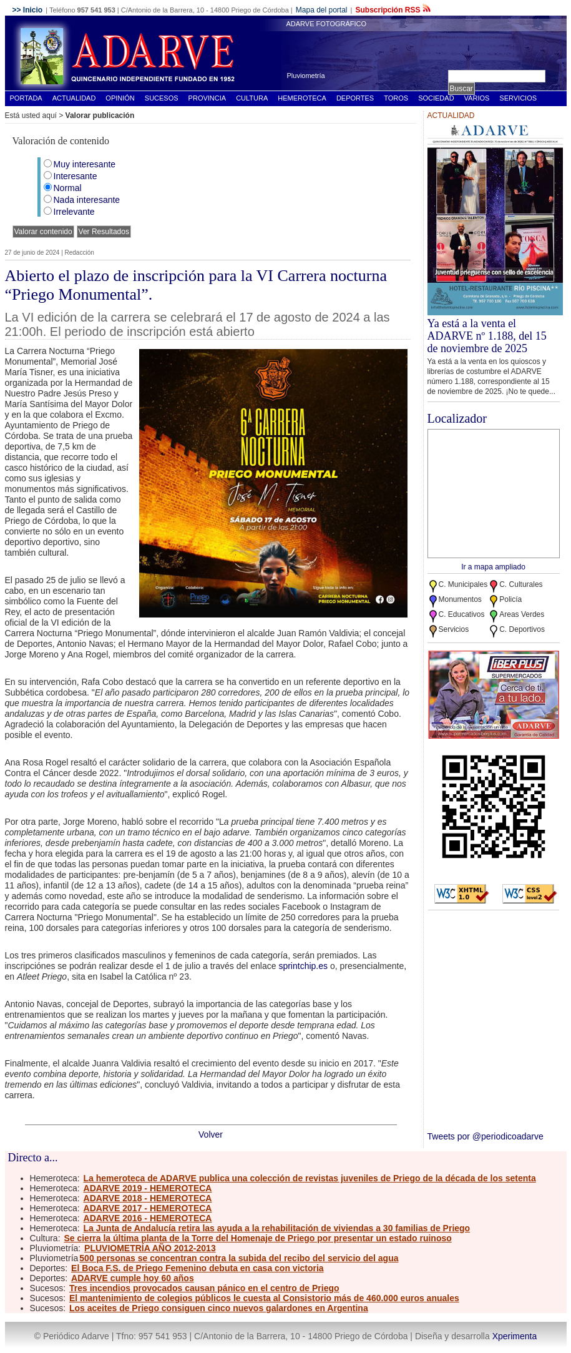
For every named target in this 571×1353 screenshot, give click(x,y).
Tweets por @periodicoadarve (485, 1136)
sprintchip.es (303, 966)
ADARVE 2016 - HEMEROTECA (148, 1218)
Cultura (252, 98)
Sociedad (436, 98)
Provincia (207, 98)
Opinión (119, 98)
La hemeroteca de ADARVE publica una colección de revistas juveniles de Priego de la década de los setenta (310, 1178)
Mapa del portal (322, 10)
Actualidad (74, 98)
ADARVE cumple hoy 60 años (132, 1278)
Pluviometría (306, 75)
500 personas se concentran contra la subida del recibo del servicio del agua (238, 1258)
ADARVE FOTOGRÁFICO (326, 23)
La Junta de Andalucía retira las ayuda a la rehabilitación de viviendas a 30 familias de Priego (277, 1228)
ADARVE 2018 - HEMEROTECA (148, 1198)
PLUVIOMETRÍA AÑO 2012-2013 (150, 1248)
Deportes (355, 98)
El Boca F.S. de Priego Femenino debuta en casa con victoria (197, 1268)
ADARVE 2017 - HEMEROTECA (148, 1208)
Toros (396, 98)
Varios (477, 98)
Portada (26, 98)
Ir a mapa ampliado (493, 567)
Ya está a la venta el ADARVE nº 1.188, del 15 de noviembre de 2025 (487, 336)
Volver (210, 1134)
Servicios (518, 98)
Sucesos (161, 98)
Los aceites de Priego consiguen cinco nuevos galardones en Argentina (218, 1308)
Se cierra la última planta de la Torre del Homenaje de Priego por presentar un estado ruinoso (257, 1238)
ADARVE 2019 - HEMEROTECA (148, 1188)
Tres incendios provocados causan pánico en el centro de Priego (204, 1288)
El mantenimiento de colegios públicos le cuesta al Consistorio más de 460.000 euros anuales (264, 1298)
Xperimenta (514, 1336)
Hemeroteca (302, 98)
